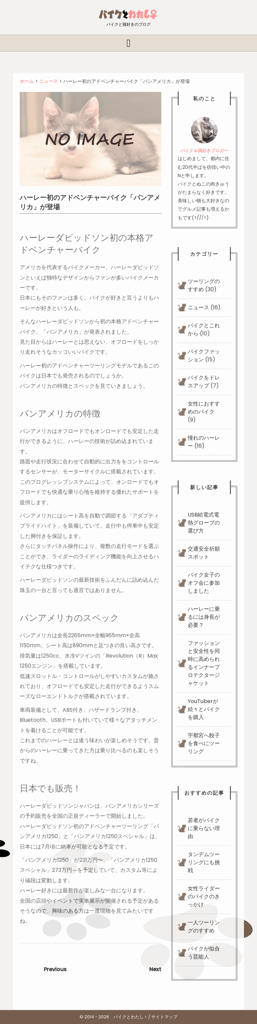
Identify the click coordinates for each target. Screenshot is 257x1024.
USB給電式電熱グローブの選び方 (204, 523)
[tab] (128, 43)
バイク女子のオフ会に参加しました (204, 583)
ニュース (198, 307)
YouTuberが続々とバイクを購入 (204, 709)
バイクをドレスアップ (204, 381)
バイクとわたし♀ (130, 1017)
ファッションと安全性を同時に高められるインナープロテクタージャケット (204, 663)
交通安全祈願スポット (204, 553)
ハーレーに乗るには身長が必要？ (204, 617)
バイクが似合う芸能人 (204, 952)
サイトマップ (164, 1017)
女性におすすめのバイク (204, 408)
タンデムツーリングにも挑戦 (204, 862)
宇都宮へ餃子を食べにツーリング (204, 743)
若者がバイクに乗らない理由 (204, 828)
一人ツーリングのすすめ (204, 926)
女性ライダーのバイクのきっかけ (204, 896)
